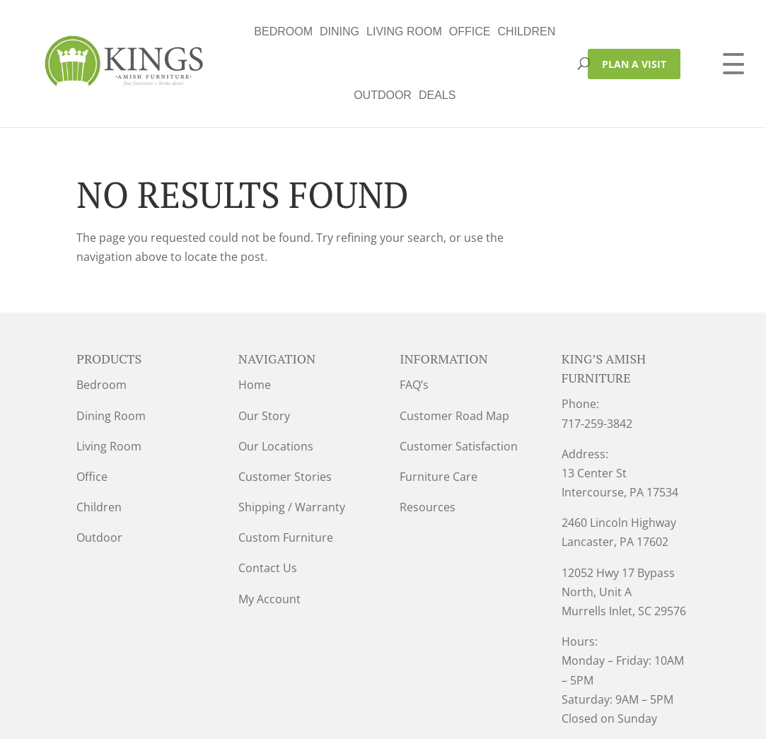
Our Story (264, 352)
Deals (519, 31)
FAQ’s (414, 321)
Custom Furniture (285, 474)
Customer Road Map (454, 352)
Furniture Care (438, 413)
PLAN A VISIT (634, 32)
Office (344, 31)
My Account (269, 535)
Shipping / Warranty (291, 443)
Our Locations (275, 382)
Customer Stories (285, 413)
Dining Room (111, 352)
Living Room (278, 31)
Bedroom (158, 31)
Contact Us (267, 504)
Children (401, 31)
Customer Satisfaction (459, 382)
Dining (213, 31)
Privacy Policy (241, 718)
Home (254, 321)
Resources (427, 443)
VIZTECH (395, 718)
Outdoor (465, 31)
